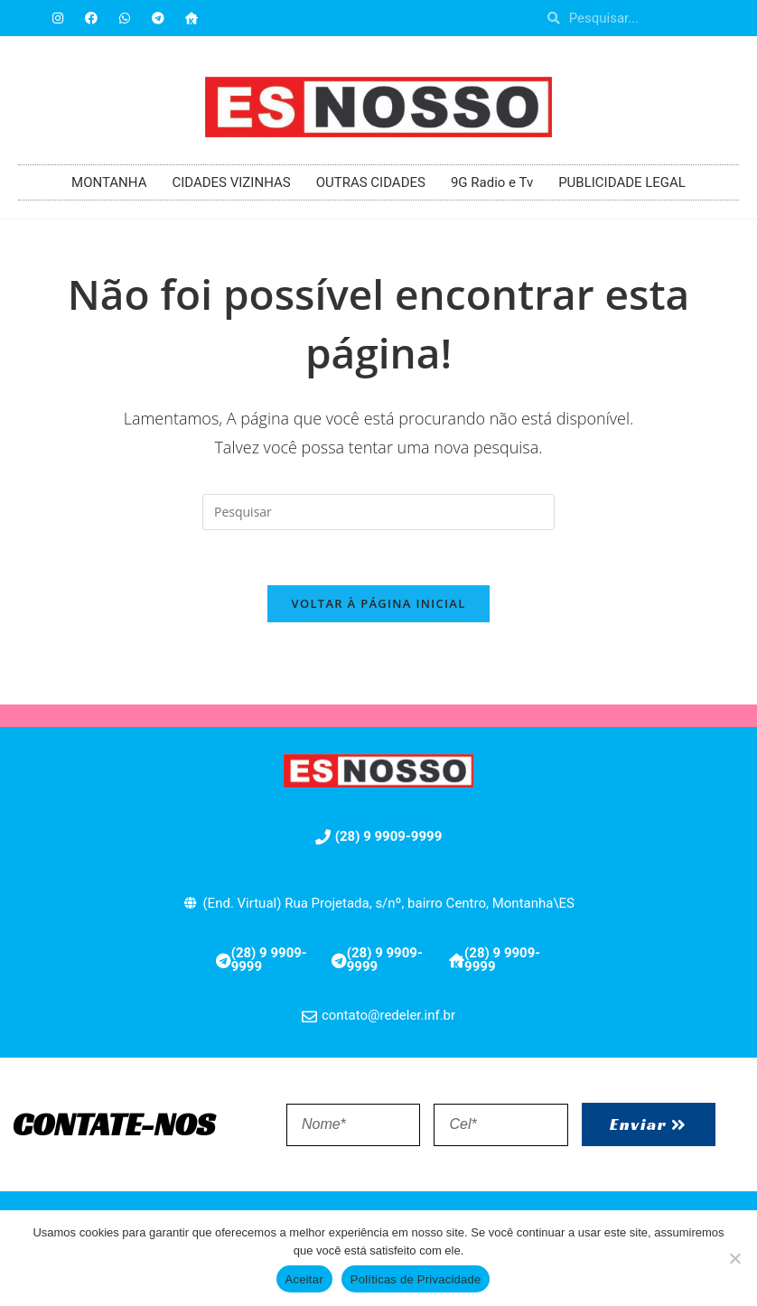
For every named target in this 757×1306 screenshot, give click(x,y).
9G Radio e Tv (492, 182)
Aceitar (304, 1279)
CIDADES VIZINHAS (231, 182)
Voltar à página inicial (378, 603)
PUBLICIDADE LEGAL (622, 182)
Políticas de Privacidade (415, 1279)
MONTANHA (108, 182)
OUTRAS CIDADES (370, 182)
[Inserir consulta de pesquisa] (378, 512)
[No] (734, 1258)
